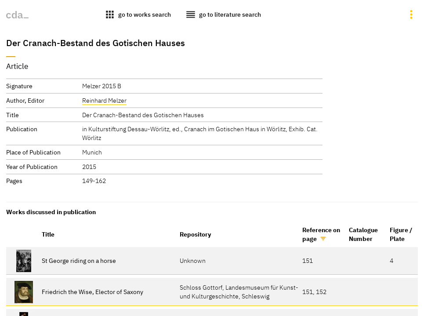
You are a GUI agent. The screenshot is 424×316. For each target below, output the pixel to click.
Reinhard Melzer (104, 100)
